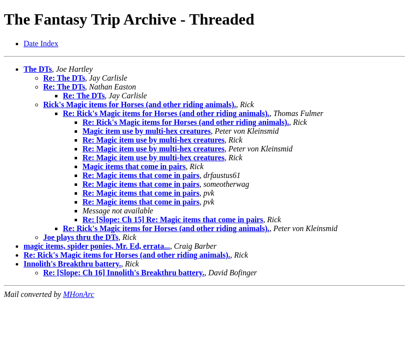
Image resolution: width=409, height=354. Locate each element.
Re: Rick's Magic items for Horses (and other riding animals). (166, 113)
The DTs (38, 69)
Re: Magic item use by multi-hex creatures (153, 140)
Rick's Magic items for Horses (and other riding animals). (139, 104)
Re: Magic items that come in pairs (140, 175)
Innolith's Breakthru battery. (72, 264)
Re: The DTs (64, 78)
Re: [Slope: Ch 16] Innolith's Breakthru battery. (123, 272)
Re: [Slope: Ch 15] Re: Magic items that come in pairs (172, 219)
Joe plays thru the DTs (80, 237)
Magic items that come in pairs (134, 166)
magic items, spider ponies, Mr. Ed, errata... (97, 246)
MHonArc (78, 294)
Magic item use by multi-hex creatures (146, 131)
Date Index (41, 43)
